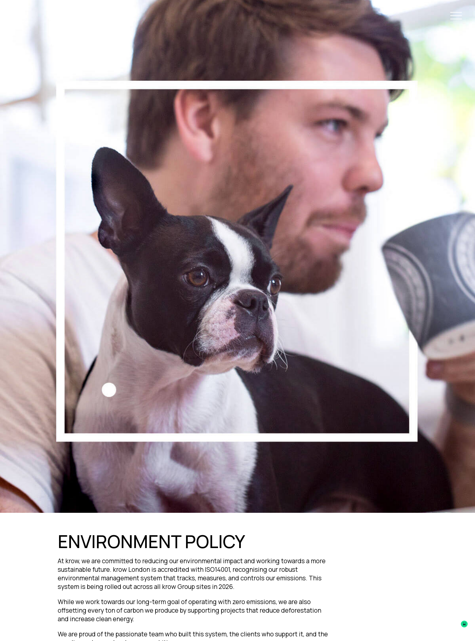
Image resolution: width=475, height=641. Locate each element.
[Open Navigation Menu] (456, 17)
